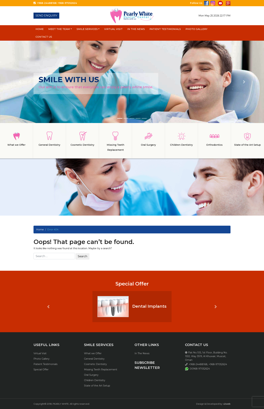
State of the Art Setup (97, 385)
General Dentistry (94, 358)
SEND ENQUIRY (46, 15)
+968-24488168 (47, 3)
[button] (20, 82)
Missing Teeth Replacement (100, 369)
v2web (226, 403)
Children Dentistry (94, 380)
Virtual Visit (113, 29)
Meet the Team (59, 29)
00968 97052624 (200, 368)
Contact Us (44, 36)
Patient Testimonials (165, 29)
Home (40, 29)
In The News (136, 29)
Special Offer (41, 369)
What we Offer (93, 353)
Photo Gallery (196, 29)
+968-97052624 (67, 3)
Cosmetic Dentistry (95, 364)
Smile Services (87, 29)
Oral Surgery (91, 374)
